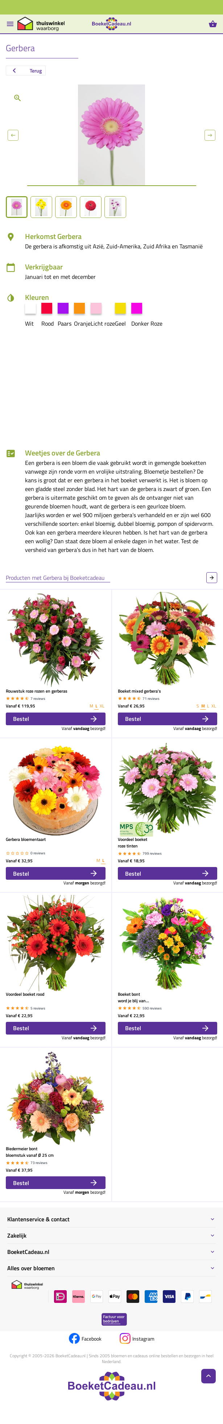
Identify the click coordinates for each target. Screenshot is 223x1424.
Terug (26, 70)
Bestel (55, 718)
